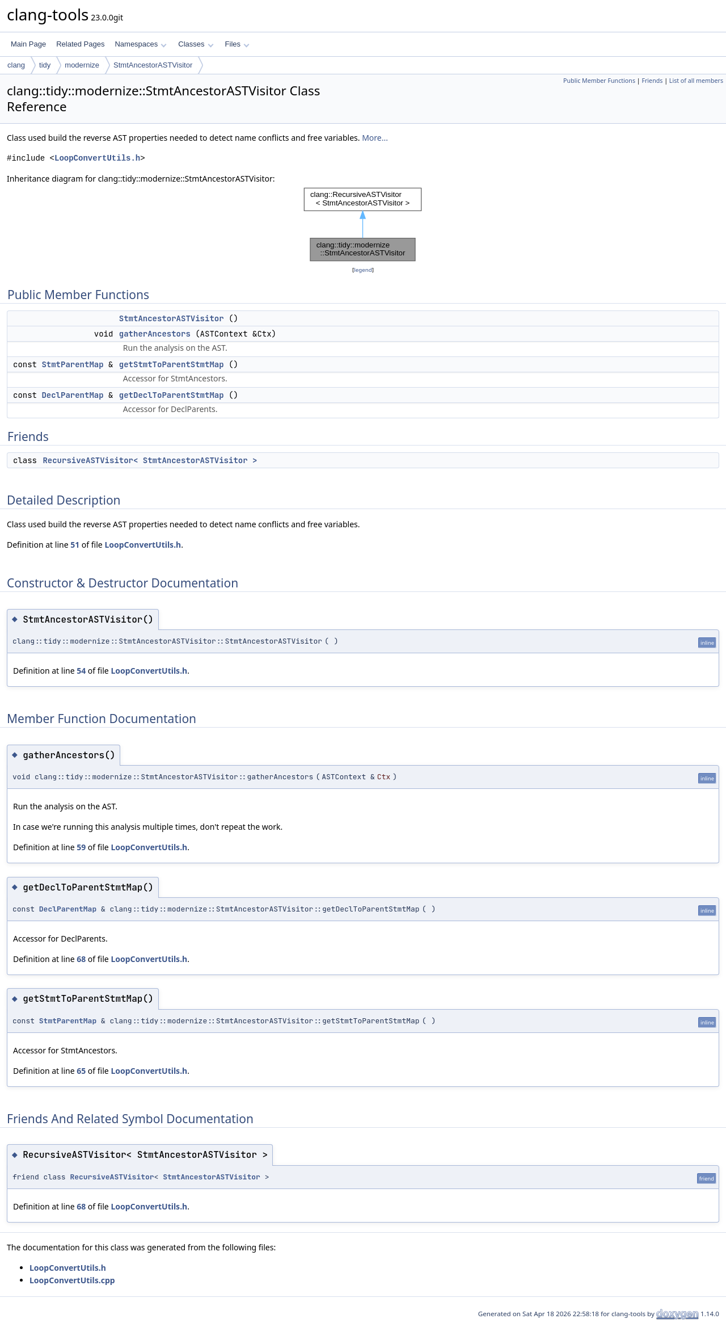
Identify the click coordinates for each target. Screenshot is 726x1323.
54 (81, 670)
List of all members (696, 81)
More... (375, 137)
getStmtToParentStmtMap (171, 364)
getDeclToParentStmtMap (171, 395)
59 (81, 847)
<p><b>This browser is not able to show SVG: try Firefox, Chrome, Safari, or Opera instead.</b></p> (363, 224)
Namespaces (140, 44)
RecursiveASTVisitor (112, 1177)
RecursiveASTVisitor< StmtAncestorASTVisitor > (150, 460)
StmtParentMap (72, 364)
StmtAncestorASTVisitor (152, 65)
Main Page (28, 44)
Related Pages (80, 44)
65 (81, 1070)
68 (81, 959)
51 (74, 544)
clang (16, 65)
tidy (44, 65)
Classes (195, 44)
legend (363, 270)
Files (237, 44)
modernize (82, 65)
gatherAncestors (155, 334)
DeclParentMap (72, 395)
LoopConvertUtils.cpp (72, 1280)
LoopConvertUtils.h (97, 158)
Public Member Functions (599, 81)
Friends (651, 81)
